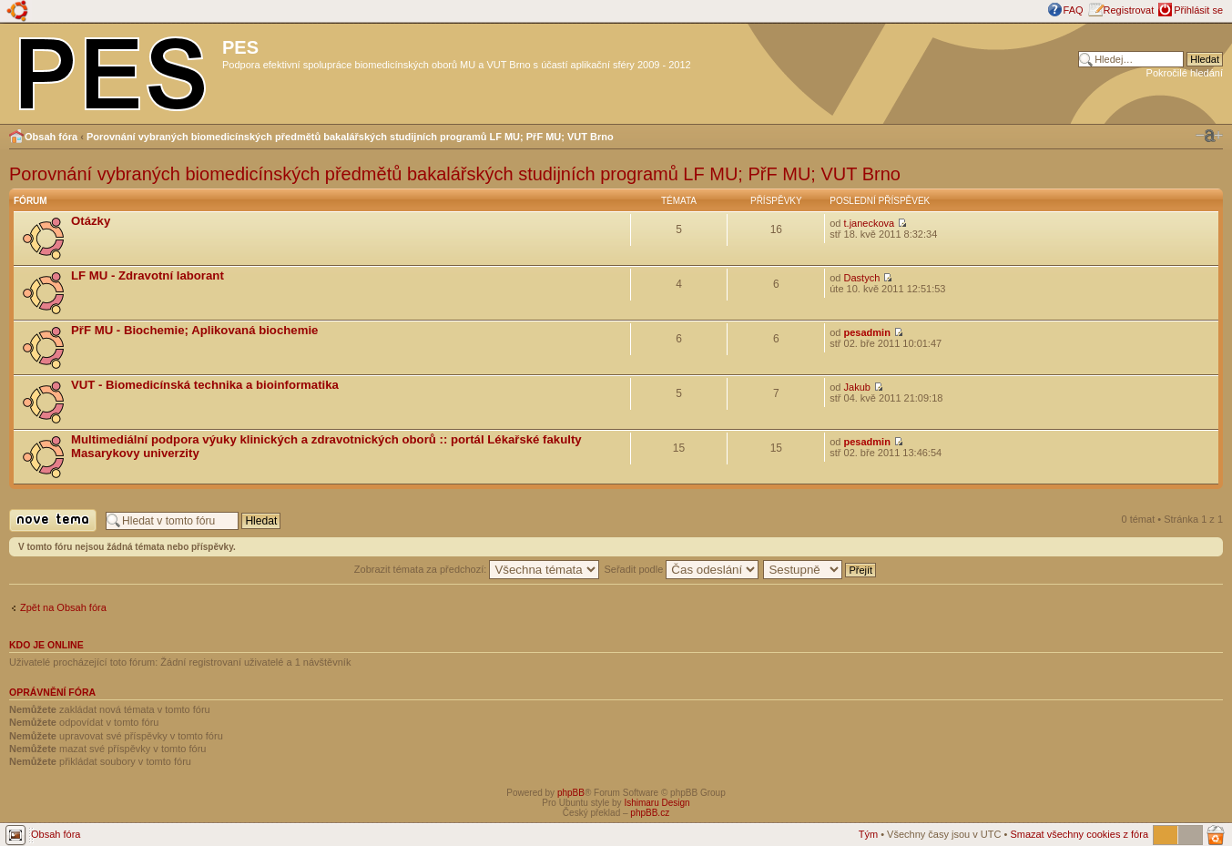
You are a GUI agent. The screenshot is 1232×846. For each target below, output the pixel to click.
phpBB (571, 793)
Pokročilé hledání (1184, 72)
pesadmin (867, 332)
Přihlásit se (1198, 10)
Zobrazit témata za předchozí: (477, 569)
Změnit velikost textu (1209, 135)
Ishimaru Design (656, 803)
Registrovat (1129, 10)
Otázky (90, 221)
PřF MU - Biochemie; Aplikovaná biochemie (194, 330)
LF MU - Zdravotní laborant (147, 275)
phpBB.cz (649, 813)
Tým (868, 834)
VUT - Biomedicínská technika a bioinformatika (205, 385)
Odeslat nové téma (53, 520)
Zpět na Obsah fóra (63, 607)
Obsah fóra (51, 136)
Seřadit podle (681, 569)
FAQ (1074, 10)
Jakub (857, 387)
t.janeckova (869, 223)
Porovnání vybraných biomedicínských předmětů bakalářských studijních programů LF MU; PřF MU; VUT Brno (350, 136)
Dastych (862, 277)
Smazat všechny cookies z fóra (1079, 834)
